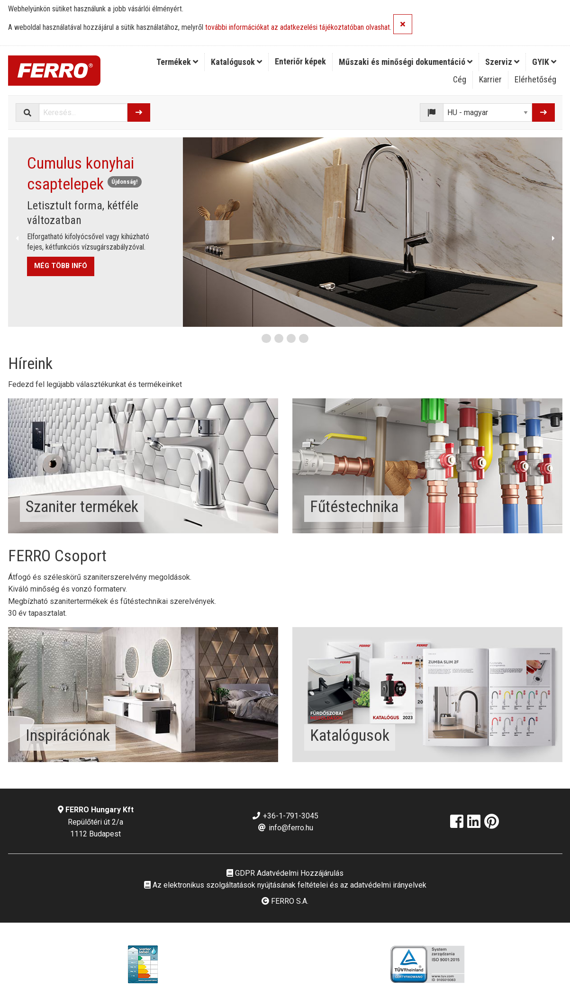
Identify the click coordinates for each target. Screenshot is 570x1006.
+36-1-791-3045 (285, 815)
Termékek (177, 62)
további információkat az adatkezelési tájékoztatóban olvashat (297, 27)
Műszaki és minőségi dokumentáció (405, 62)
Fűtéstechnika (354, 506)
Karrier (490, 79)
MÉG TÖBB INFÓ (60, 266)
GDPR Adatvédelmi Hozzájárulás (285, 873)
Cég (459, 79)
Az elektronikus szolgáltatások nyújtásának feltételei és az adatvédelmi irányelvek (285, 884)
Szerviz (502, 62)
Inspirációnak (68, 735)
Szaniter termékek (82, 506)
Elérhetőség (535, 79)
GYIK (544, 62)
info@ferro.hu (285, 827)
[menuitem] (177, 62)
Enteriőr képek (300, 61)
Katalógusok (236, 62)
